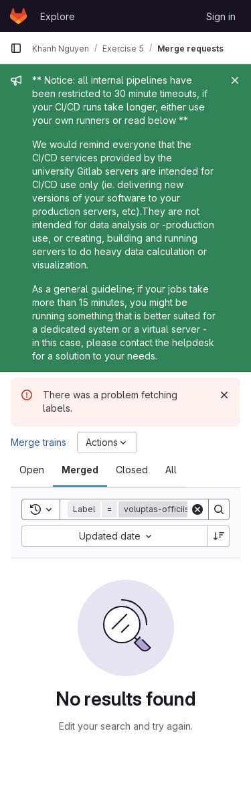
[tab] (32, 470)
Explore (57, 16)
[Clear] (197, 509)
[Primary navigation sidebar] (16, 48)
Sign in (221, 16)
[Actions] (107, 442)
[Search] (219, 509)
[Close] (235, 80)
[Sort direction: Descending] (219, 536)
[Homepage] (18, 16)
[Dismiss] (224, 395)
